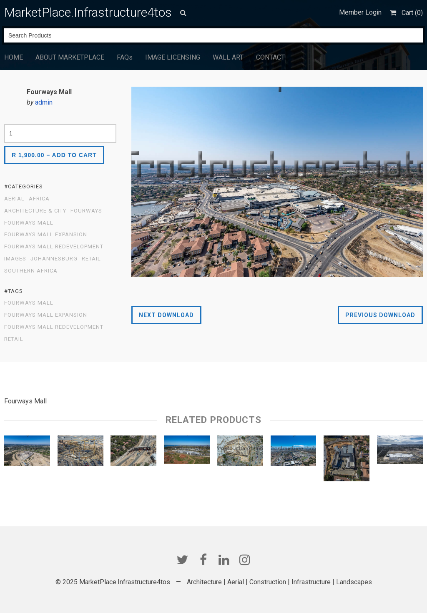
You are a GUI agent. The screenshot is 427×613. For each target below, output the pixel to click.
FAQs (125, 57)
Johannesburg (54, 259)
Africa (39, 199)
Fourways (86, 211)
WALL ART (228, 57)
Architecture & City (35, 211)
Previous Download (380, 315)
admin (44, 102)
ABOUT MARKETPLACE (69, 57)
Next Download (166, 315)
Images (15, 259)
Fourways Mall (28, 223)
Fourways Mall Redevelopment (53, 247)
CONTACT (270, 57)
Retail (91, 259)
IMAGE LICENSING (172, 57)
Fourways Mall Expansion (45, 235)
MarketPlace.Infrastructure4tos (88, 12)
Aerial (14, 199)
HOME (13, 57)
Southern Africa (31, 271)
